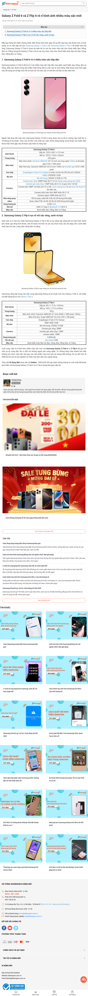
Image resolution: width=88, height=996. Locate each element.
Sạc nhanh (49, 340)
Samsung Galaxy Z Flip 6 (61, 46)
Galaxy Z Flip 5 (26, 297)
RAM (45, 175)
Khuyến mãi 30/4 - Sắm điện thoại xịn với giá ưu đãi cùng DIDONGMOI (31, 455)
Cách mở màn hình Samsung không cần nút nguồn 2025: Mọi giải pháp (28, 554)
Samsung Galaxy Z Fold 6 (36, 46)
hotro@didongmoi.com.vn (28, 913)
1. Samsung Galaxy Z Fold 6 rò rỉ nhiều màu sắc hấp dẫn (28, 31)
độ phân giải (69, 167)
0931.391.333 (12, 893)
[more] (84, 979)
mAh (54, 204)
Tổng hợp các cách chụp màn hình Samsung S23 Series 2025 (20, 868)
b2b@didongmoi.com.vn (33, 916)
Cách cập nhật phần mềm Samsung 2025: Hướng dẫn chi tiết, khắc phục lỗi (21, 779)
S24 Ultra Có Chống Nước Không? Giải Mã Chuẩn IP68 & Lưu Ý (21, 823)
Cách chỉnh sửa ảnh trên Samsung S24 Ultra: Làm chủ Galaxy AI (26, 577)
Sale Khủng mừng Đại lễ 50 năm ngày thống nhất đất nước (27, 518)
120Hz (72, 161)
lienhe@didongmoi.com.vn (15, 978)
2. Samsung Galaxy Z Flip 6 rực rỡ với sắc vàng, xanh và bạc (29, 35)
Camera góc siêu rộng (35, 184)
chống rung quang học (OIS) (68, 181)
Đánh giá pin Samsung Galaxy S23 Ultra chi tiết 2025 (66, 823)
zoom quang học (59, 187)
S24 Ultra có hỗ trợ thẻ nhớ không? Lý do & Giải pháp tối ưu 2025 (66, 868)
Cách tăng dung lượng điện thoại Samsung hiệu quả (21, 543)
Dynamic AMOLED (40, 161)
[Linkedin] (14, 386)
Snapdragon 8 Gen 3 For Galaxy (36, 172)
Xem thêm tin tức (44, 600)
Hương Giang (16, 380)
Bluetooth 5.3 (55, 207)
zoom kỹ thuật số (78, 187)
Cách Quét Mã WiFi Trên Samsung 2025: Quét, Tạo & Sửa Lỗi (66, 734)
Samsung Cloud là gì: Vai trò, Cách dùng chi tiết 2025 (22, 588)
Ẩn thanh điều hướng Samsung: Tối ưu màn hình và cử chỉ (66, 779)
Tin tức (14, 10)
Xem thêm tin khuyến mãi (44, 531)
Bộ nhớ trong (42, 178)
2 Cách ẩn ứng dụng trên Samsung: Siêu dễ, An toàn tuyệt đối (25, 566)
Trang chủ (7, 10)
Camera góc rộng (30, 181)
